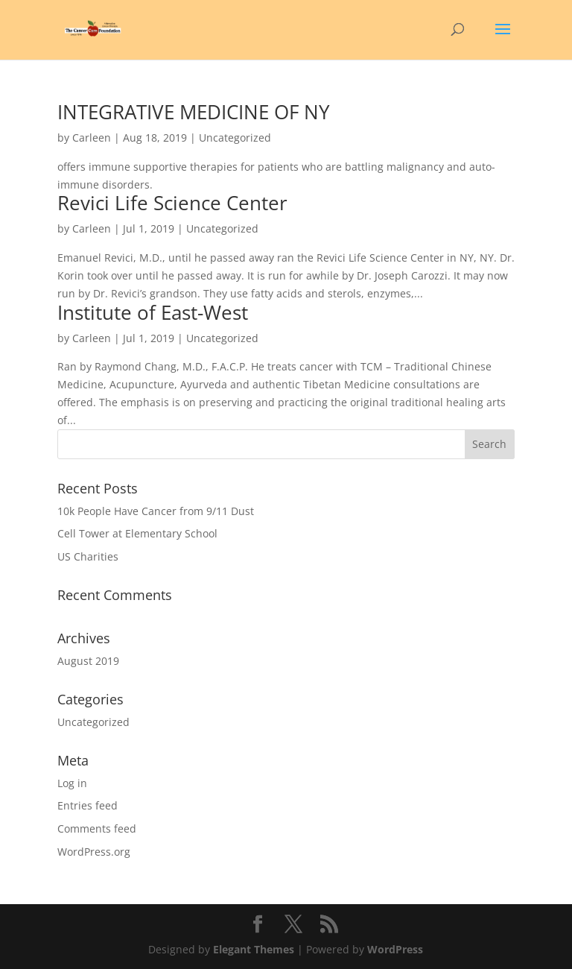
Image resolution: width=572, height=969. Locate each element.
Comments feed (96, 828)
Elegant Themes (253, 949)
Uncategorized (93, 722)
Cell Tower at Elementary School (137, 533)
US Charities (87, 556)
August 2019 (88, 661)
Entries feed (87, 805)
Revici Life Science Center (172, 202)
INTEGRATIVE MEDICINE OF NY (193, 111)
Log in (72, 783)
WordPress (395, 949)
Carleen (91, 137)
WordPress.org (93, 852)
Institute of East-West (152, 312)
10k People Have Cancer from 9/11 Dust (155, 511)
